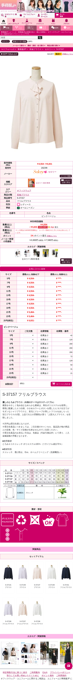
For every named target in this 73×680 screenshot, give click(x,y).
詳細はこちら (67, 54)
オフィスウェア (24, 190)
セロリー (49, 49)
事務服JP (22, 49)
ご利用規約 (61, 675)
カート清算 (60, 15)
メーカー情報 (66, 176)
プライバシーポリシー (60, 672)
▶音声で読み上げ (9, 54)
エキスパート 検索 (9, 15)
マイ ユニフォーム (27, 15)
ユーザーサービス (43, 15)
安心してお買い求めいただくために (23, 675)
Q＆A (44, 672)
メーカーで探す (18, 46)
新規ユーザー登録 (19, 41)
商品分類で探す (53, 46)
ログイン (5, 41)
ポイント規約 (48, 675)
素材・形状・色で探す (36, 46)
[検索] (19, 37)
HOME (3, 22)
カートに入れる (61, 384)
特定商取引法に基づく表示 (15, 672)
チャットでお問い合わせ (68, 666)
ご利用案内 (35, 672)
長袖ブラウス (35, 49)
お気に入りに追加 (37, 269)
